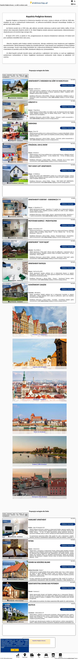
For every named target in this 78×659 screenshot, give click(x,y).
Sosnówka (6, 286)
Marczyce (6, 82)
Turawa (5, 542)
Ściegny (5, 168)
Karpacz (5, 104)
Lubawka (5, 244)
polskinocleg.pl (39, 3)
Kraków (5, 521)
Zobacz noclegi (67, 85)
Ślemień (5, 585)
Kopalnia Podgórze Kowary (39, 640)
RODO (2, 647)
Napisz (76, 658)
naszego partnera (54, 118)
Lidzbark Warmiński (8, 564)
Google (26, 640)
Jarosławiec (6, 606)
